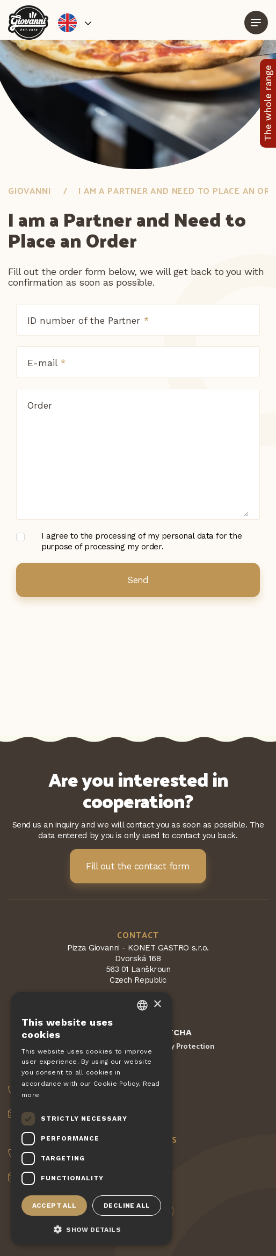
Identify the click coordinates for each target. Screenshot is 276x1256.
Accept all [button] (54, 1205)
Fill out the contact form (138, 866)
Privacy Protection (182, 1045)
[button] (91, 1229)
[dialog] (91, 1118)
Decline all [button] (127, 1205)
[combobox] (142, 1005)
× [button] (157, 1004)
